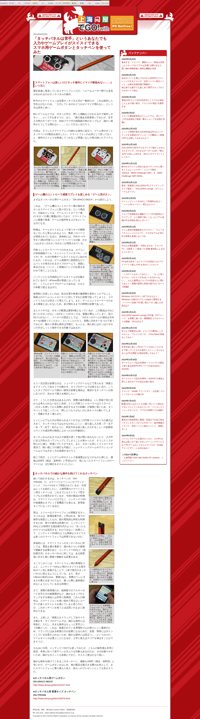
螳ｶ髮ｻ (82, 3)
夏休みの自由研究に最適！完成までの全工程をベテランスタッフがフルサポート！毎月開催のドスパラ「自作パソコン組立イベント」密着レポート (143, 422)
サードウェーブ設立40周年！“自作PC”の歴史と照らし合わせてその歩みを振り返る (143, 378)
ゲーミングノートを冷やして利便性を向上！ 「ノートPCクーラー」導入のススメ (143, 201)
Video (98, 3)
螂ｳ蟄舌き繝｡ (113, 3)
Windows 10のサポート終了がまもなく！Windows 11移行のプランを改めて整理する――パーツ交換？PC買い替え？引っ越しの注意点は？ (143, 299)
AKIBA (35, 3)
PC (19, 3)
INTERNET (66, 3)
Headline (4, 3)
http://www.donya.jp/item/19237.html (51, 685)
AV (43, 3)
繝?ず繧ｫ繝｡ (27, 3)
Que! (121, 3)
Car (90, 3)
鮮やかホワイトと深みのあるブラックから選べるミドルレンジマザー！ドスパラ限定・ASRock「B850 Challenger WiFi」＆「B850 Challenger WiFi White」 (143, 169)
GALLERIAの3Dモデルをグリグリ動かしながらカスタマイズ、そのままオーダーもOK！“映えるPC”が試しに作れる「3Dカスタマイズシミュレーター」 (143, 150)
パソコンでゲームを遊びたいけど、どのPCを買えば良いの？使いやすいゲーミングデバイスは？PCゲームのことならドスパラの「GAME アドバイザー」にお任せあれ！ (143, 441)
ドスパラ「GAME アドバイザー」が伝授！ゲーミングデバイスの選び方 (143, 391)
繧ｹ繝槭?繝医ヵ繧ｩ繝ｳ (105, 3)
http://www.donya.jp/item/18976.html (51, 698)
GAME (51, 3)
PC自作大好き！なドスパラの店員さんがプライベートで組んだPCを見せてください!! (143, 261)
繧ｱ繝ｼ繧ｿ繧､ (58, 3)
